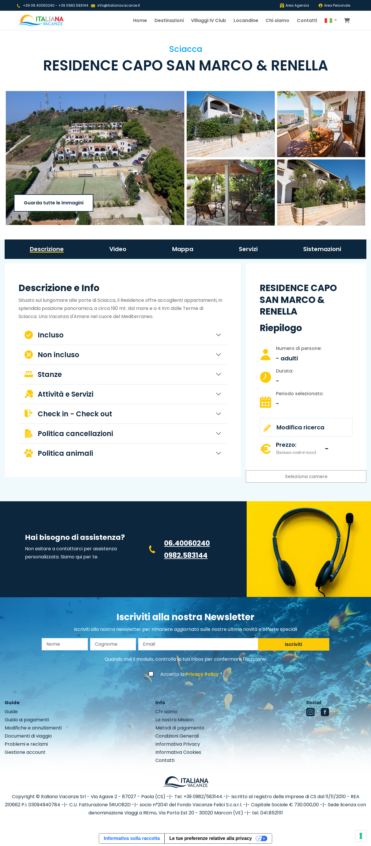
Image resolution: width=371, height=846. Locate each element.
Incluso (43, 335)
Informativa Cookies (178, 752)
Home (140, 20)
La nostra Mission (174, 719)
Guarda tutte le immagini (53, 202)
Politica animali (58, 453)
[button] (331, 20)
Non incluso (51, 355)
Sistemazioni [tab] (322, 249)
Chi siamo (277, 20)
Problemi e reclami (26, 744)
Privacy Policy (202, 674)
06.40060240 (187, 543)
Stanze (43, 374)
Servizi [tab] (248, 249)
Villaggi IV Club (208, 20)
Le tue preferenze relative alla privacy (210, 838)
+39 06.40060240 (38, 5)
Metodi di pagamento (179, 728)
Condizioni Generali (177, 736)
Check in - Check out (68, 414)
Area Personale (334, 5)
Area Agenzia (294, 5)
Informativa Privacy (177, 744)
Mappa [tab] (182, 249)
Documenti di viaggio (28, 736)
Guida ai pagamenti (27, 719)
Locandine (246, 20)
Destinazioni (169, 20)
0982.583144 (186, 555)
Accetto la (189, 674)
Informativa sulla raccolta (132, 838)
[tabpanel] (123, 372)
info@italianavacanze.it (118, 5)
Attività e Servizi (58, 394)
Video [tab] (117, 249)
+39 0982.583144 (73, 5)
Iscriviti (293, 644)
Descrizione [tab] (47, 249)
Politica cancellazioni (68, 433)
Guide (11, 711)
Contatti (307, 20)
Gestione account (25, 752)
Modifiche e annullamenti (33, 728)
